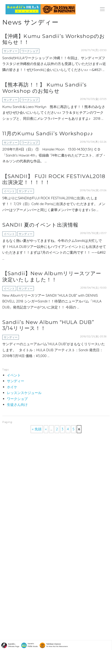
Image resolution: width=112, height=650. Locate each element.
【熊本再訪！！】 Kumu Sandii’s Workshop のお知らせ (44, 88)
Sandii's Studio (33, 645)
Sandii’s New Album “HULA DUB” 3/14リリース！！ (48, 325)
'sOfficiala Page (13, 645)
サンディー (11, 51)
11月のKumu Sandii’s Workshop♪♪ (47, 133)
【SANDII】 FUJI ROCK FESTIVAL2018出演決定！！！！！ (53, 179)
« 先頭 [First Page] (36, 429)
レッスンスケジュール (24, 393)
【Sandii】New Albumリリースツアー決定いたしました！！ (51, 276)
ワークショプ (29, 51)
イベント (9, 191)
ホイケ (12, 387)
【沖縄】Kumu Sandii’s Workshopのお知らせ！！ (53, 39)
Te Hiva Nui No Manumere (57, 645)
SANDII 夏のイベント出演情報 (40, 225)
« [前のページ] (46, 429)
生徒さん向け (17, 404)
